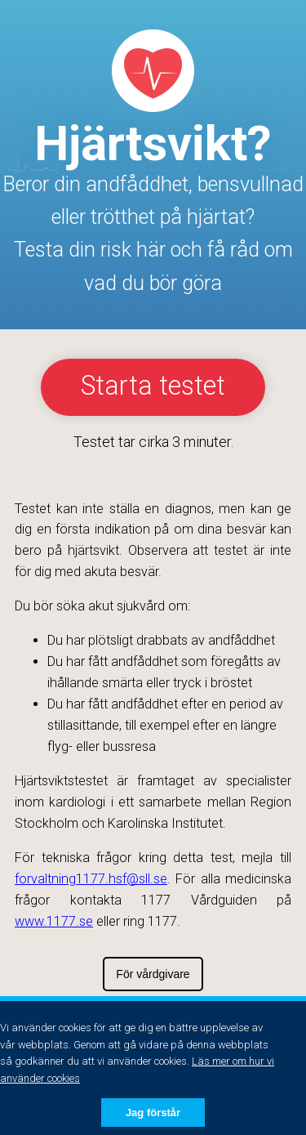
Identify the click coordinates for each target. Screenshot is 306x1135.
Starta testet (153, 385)
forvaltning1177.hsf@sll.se (91, 879)
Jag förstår (153, 1112)
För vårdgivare (152, 974)
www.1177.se (54, 921)
